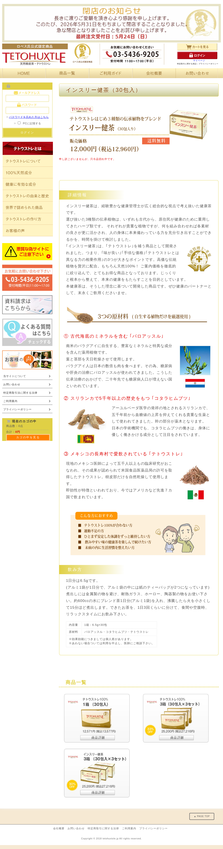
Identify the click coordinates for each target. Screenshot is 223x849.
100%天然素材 (28, 172)
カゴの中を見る (28, 437)
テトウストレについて (28, 161)
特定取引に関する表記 (187, 64)
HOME (23, 73)
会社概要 (153, 73)
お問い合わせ (197, 73)
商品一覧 (66, 73)
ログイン (197, 55)
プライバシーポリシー (208, 64)
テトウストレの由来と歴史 (28, 196)
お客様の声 (28, 230)
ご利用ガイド (110, 73)
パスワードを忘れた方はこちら (27, 117)
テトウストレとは (28, 148)
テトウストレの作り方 (28, 219)
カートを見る (197, 47)
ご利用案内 (10, 401)
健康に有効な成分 (28, 184)
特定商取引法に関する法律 (20, 392)
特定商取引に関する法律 (103, 828)
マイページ (199, 60)
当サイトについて (14, 376)
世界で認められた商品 (28, 207)
